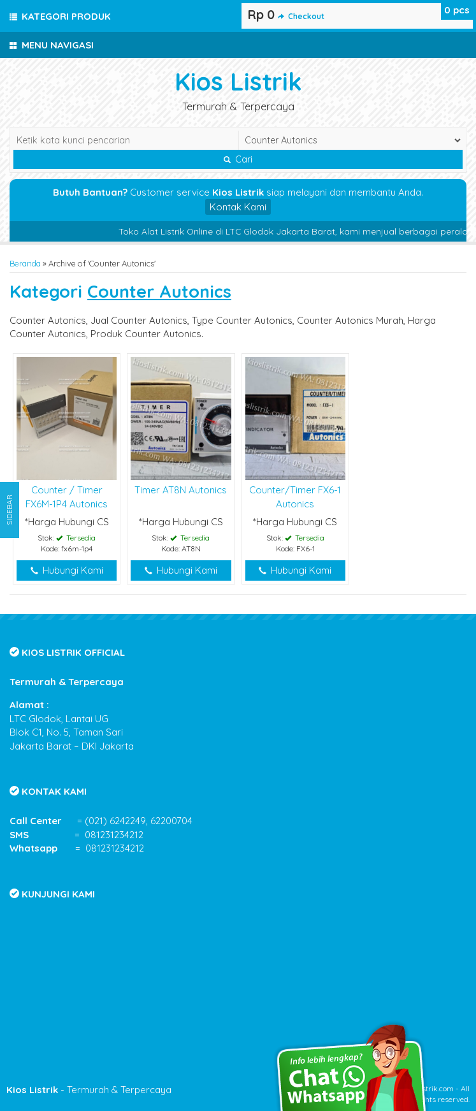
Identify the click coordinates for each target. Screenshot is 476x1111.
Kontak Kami (238, 207)
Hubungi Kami (67, 570)
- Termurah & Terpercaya (88, 1090)
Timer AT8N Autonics (180, 490)
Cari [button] (238, 159)
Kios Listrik (238, 81)
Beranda (25, 263)
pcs (457, 10)
